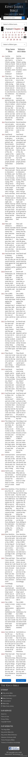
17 (21, 35)
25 (22, 37)
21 (9, 37)
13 (9, 35)
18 (25, 35)
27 (7, 40)
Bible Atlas (5, 703)
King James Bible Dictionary (9, 734)
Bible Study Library (7, 706)
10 (24, 32)
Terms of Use (5, 716)
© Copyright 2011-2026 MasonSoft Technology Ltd (14, 753)
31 (20, 40)
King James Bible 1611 (7, 732)
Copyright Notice (6, 721)
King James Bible (7, 693)
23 (15, 37)
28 (11, 40)
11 (3, 35)
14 (12, 35)
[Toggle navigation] (26, 1)
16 (18, 35)
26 (25, 37)
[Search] (12, 17)
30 (17, 40)
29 (14, 40)
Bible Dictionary (6, 698)
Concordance (6, 701)
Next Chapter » (21, 680)
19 (3, 37)
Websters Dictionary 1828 (8, 737)
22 (12, 37)
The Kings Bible (5, 729)
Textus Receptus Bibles (8, 740)
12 (6, 35)
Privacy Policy (5, 719)
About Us (3, 714)
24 (18, 37)
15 (15, 35)
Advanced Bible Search (9, 695)
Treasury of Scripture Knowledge (10, 742)
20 (6, 37)
